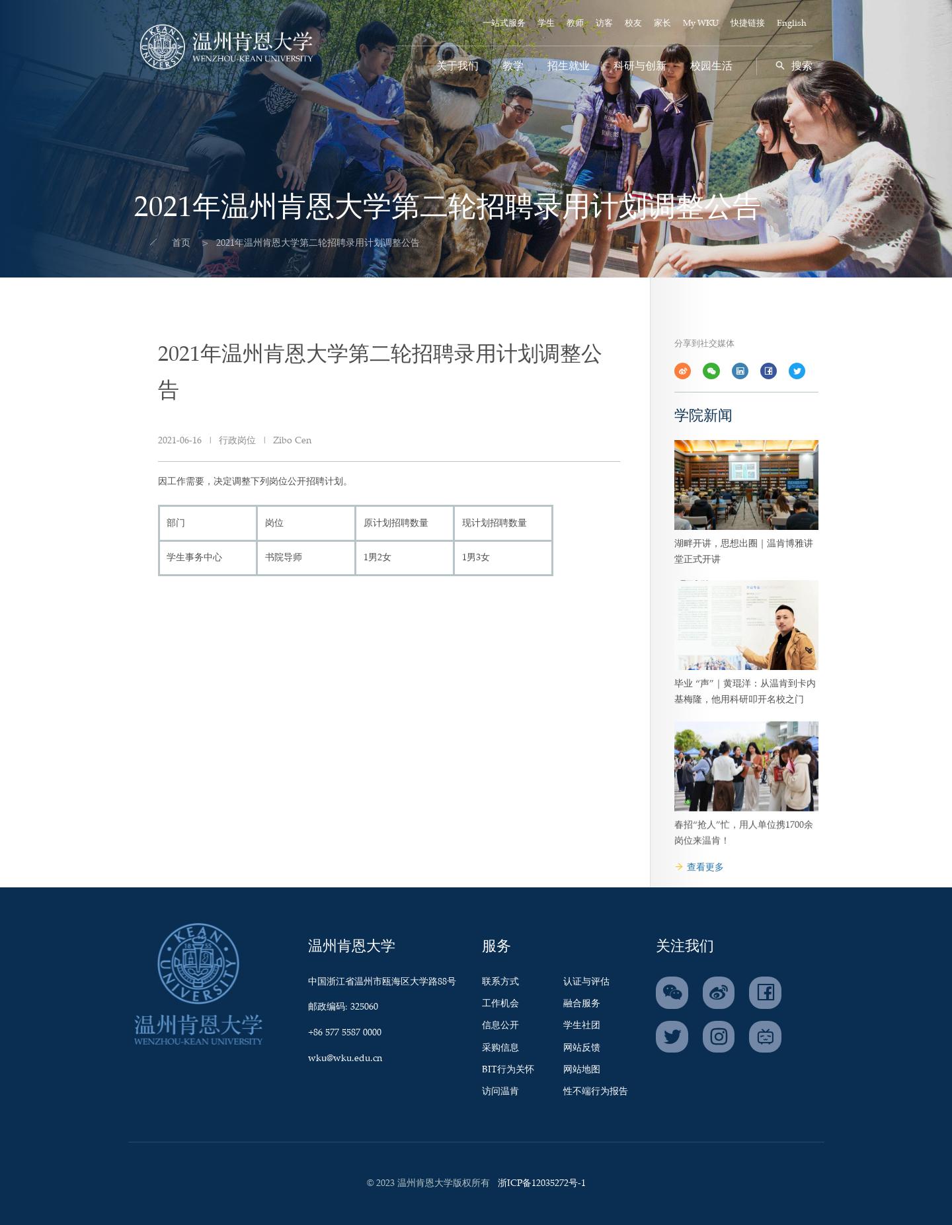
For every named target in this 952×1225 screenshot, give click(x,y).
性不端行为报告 (595, 1091)
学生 (546, 23)
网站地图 (581, 1069)
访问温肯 (500, 1091)
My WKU (701, 23)
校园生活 (711, 66)
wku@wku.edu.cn (345, 1058)
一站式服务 (504, 23)
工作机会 (500, 1003)
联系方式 (500, 982)
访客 (604, 23)
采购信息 (500, 1048)
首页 (166, 243)
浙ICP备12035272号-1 (542, 1183)
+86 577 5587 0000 (344, 1032)
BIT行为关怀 (508, 1069)
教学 (513, 66)
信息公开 (500, 1025)
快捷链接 (748, 23)
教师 (575, 23)
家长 (662, 23)
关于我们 (457, 66)
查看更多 (699, 867)
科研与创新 (640, 66)
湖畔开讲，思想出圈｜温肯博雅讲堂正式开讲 (743, 609)
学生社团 (581, 1025)
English (792, 23)
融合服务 (581, 1003)
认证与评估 (586, 982)
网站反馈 (581, 1048)
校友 (633, 23)
